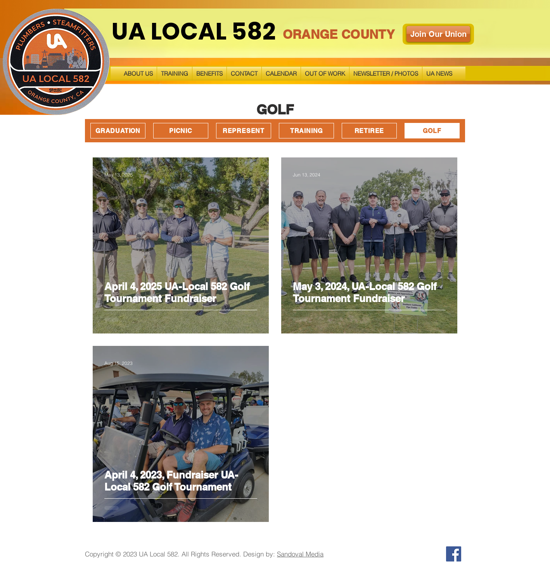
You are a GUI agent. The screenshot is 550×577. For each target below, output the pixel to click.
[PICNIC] (180, 130)
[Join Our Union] (438, 34)
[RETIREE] (369, 130)
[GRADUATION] (117, 130)
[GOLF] (432, 130)
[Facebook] (453, 553)
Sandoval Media (300, 554)
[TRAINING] (306, 130)
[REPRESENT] (243, 130)
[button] (174, 74)
